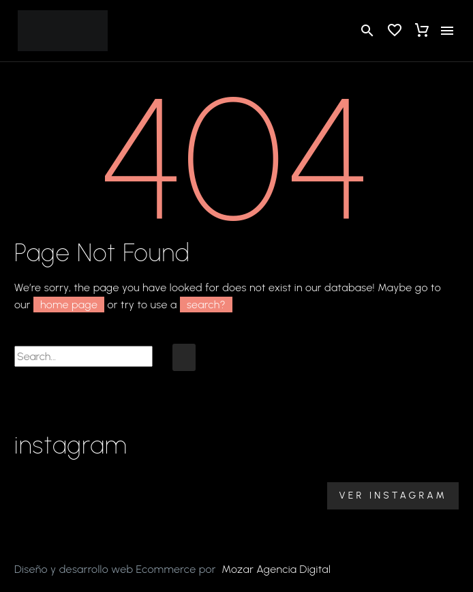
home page (68, 304)
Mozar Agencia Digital (276, 569)
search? (206, 304)
